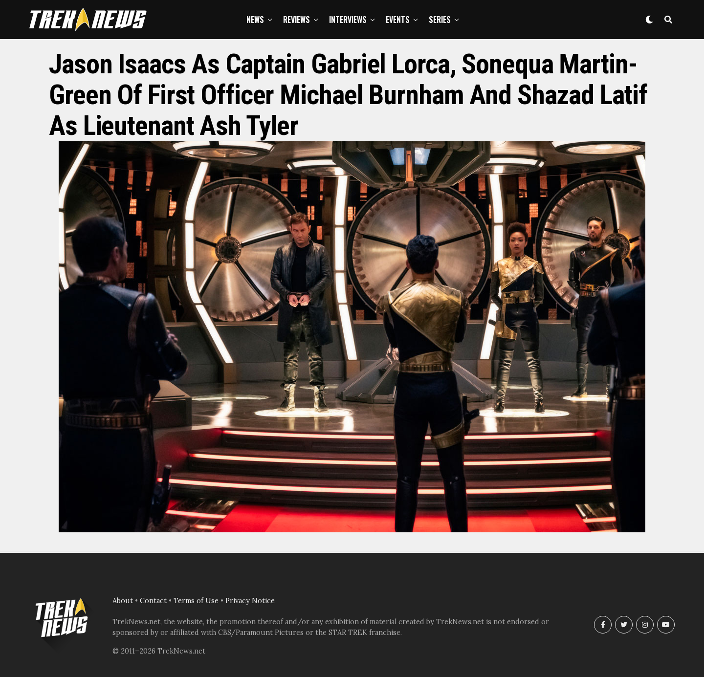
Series (440, 19)
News (255, 19)
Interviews (348, 19)
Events (398, 19)
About (122, 600)
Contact (153, 600)
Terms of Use (196, 600)
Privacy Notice (250, 600)
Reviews (296, 19)
